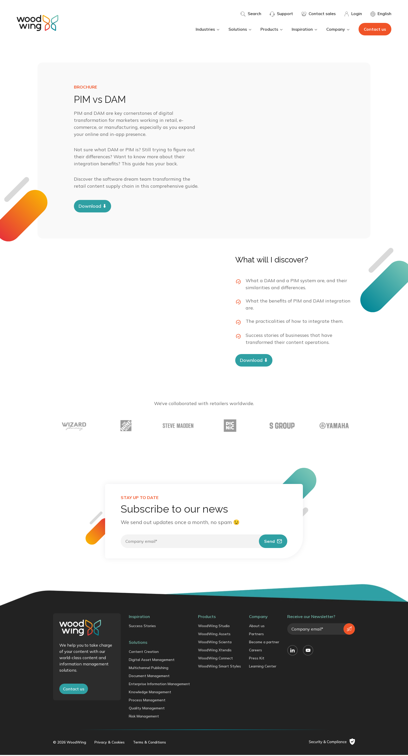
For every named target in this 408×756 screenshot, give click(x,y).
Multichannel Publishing (148, 668)
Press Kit (256, 659)
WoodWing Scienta (215, 643)
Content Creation (144, 652)
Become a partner (264, 643)
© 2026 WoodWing (69, 743)
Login (353, 14)
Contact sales (318, 14)
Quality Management (147, 709)
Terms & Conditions (149, 743)
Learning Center (262, 667)
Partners (256, 635)
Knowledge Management (150, 693)
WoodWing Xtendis (215, 651)
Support (281, 14)
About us (257, 627)
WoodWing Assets (214, 635)
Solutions (240, 29)
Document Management (149, 677)
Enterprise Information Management (159, 685)
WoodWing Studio (214, 627)
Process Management (147, 701)
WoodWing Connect (215, 659)
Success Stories (142, 627)
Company (338, 29)
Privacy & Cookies (109, 743)
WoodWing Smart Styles (219, 667)
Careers (255, 651)
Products (271, 29)
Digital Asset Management (152, 660)
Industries (208, 29)
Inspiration (305, 29)
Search (250, 14)
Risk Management (144, 717)
